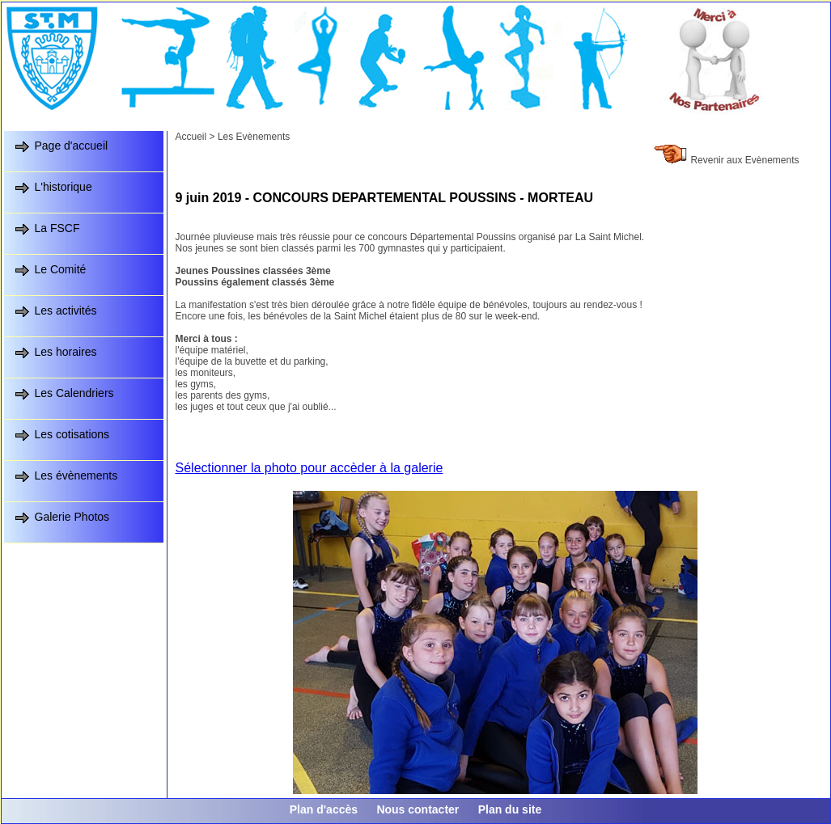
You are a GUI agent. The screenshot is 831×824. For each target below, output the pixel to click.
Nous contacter (417, 809)
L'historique (63, 186)
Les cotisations (72, 434)
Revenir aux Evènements (744, 160)
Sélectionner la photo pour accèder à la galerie (309, 468)
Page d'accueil (71, 145)
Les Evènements (254, 136)
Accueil (191, 136)
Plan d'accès (324, 809)
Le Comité (61, 269)
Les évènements (76, 475)
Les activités (66, 310)
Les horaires (66, 351)
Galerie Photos (72, 516)
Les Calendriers (74, 393)
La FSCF (57, 228)
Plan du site (510, 809)
